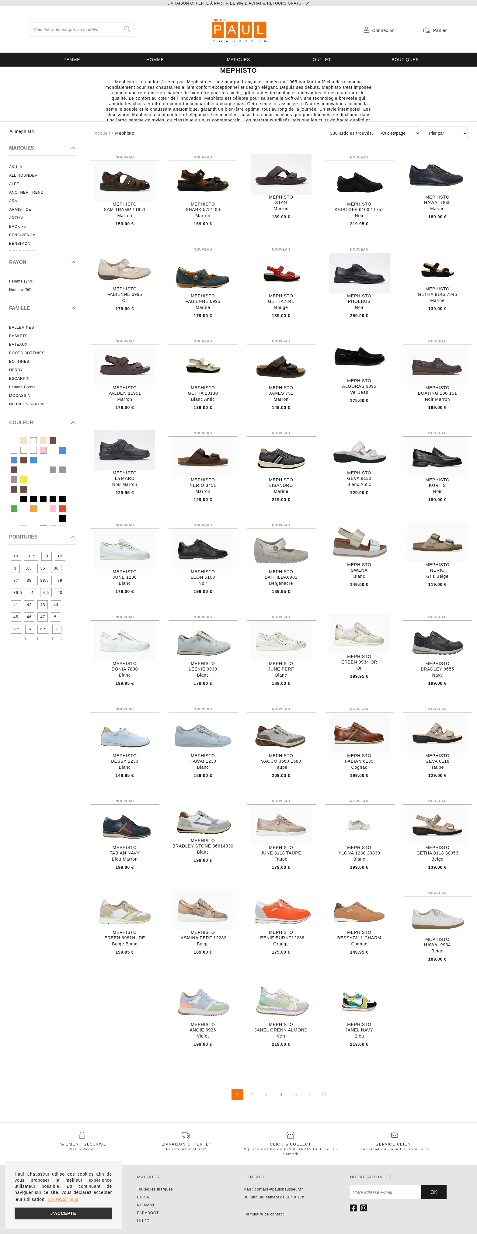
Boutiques (405, 59)
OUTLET (322, 59)
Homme (155, 59)
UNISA (143, 1197)
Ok (433, 1192)
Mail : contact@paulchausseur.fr (273, 1189)
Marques (238, 59)
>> (325, 1094)
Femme (72, 59)
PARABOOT (148, 1213)
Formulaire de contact (263, 1214)
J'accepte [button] (63, 1213)
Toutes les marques (155, 1189)
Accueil (102, 133)
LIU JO (143, 1221)
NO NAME (146, 1205)
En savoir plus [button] (63, 1199)
